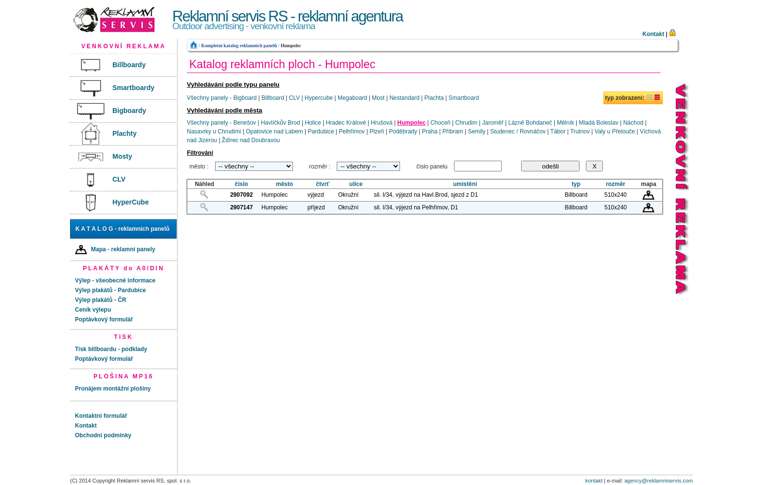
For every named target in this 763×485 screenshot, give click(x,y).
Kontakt (653, 34)
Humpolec (291, 45)
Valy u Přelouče (615, 131)
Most (378, 97)
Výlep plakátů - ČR (100, 300)
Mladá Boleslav (598, 122)
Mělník (565, 122)
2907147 (241, 207)
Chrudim (466, 122)
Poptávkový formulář (104, 319)
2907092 (241, 194)
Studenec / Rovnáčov (517, 131)
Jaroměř (493, 122)
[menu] (123, 134)
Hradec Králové (346, 122)
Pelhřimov (351, 131)
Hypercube (319, 97)
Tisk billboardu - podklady (111, 349)
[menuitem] (123, 65)
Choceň (440, 122)
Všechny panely (207, 97)
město (284, 184)
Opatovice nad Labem (274, 131)
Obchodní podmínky (103, 435)
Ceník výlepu (93, 309)
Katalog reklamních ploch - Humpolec (282, 64)
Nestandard (404, 97)
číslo (241, 184)
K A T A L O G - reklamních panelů (122, 228)
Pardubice (321, 131)
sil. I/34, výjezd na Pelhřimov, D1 (416, 207)
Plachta (434, 97)
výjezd (316, 194)
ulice (356, 184)
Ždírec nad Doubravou (251, 140)
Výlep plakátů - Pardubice (110, 290)
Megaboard (352, 97)
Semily (476, 131)
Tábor (557, 131)
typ (576, 184)
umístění (465, 184)
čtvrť (322, 184)
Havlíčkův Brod (280, 122)
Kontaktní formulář (101, 415)
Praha (429, 131)
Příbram (452, 131)
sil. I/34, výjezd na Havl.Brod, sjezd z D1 (426, 194)
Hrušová (382, 122)
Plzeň (376, 131)
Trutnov (580, 131)
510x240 (615, 194)
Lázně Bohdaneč (530, 122)
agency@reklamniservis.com (658, 481)
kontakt (593, 481)
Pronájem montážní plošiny (113, 388)
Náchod (633, 122)
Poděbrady (403, 131)
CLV (294, 97)
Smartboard (464, 97)
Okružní (348, 194)
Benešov (244, 122)
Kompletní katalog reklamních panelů (239, 45)
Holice (313, 122)
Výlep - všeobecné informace (115, 280)
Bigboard (244, 97)
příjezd (316, 207)
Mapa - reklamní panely (115, 249)
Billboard (272, 97)
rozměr (615, 184)
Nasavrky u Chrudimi (214, 131)
